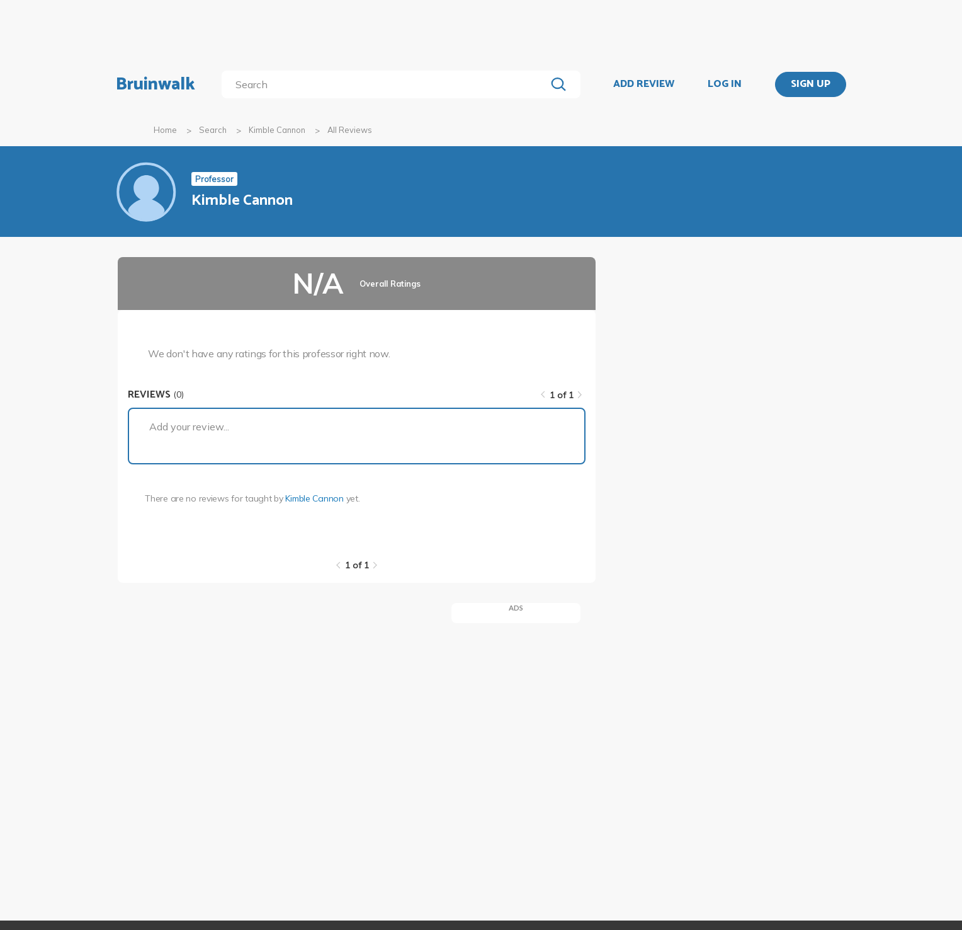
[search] (386, 84)
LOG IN (725, 84)
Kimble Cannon (277, 130)
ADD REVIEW (643, 84)
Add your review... (189, 426)
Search (213, 130)
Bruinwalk (155, 84)
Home (165, 130)
